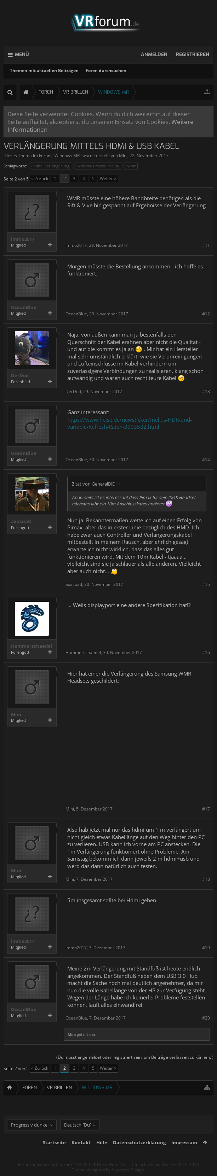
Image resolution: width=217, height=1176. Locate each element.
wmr (130, 166)
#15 (206, 584)
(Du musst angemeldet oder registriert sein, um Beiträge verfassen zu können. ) (134, 1057)
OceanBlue (23, 307)
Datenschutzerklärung (139, 1142)
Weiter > (108, 179)
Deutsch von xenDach (164, 1165)
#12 (206, 313)
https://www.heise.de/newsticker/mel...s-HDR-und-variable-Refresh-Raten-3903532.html (129, 423)
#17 (206, 809)
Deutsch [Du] (77, 1125)
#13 (206, 391)
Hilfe (101, 1142)
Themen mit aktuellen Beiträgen (44, 70)
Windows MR (67, 156)
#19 (206, 947)
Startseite (54, 1142)
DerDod (20, 376)
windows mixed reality (97, 166)
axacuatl (21, 521)
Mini (123, 156)
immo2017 (22, 239)
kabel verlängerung (50, 166)
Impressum (184, 1142)
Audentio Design (128, 1170)
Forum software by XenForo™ (72, 1165)
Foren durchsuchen (106, 70)
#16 (206, 652)
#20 (206, 1018)
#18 (206, 879)
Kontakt (81, 1142)
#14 (206, 459)
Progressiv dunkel (29, 1125)
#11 (206, 245)
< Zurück (39, 179)
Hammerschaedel (31, 646)
